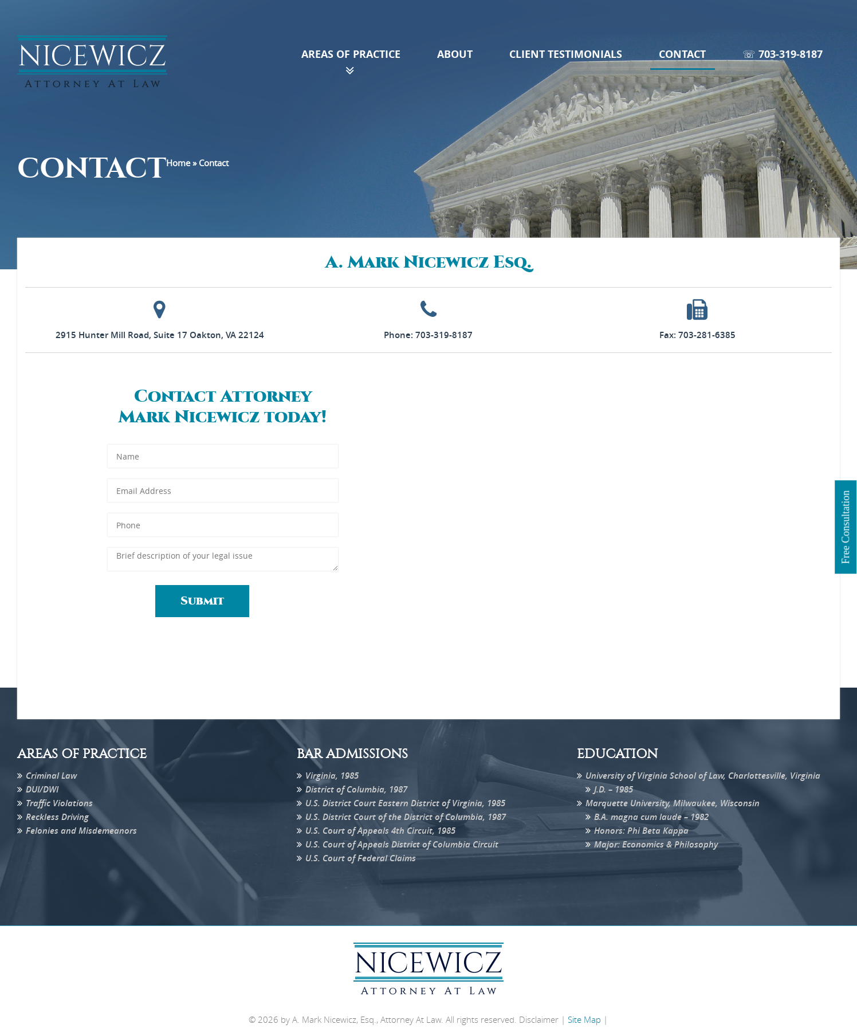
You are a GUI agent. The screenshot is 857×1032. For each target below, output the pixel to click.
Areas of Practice (350, 54)
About (455, 54)
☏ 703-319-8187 (782, 54)
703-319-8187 (444, 335)
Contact (682, 54)
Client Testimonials (565, 54)
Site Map (584, 1019)
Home (178, 162)
